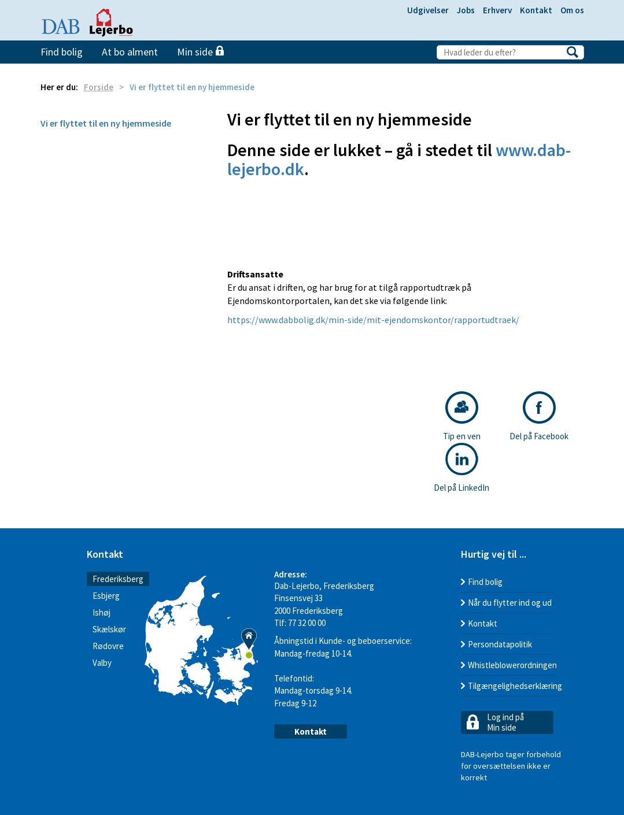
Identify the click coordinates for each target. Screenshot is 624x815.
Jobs (466, 10)
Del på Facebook (538, 416)
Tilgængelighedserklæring (515, 685)
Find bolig (61, 51)
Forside (98, 87)
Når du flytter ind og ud (510, 602)
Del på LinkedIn (461, 468)
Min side (200, 51)
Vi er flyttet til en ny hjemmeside (105, 123)
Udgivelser (428, 10)
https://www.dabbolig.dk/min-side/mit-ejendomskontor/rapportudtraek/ (373, 319)
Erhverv (497, 10)
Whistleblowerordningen (512, 665)
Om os (572, 10)
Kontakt (536, 10)
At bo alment (130, 51)
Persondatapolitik (500, 644)
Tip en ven (462, 416)
